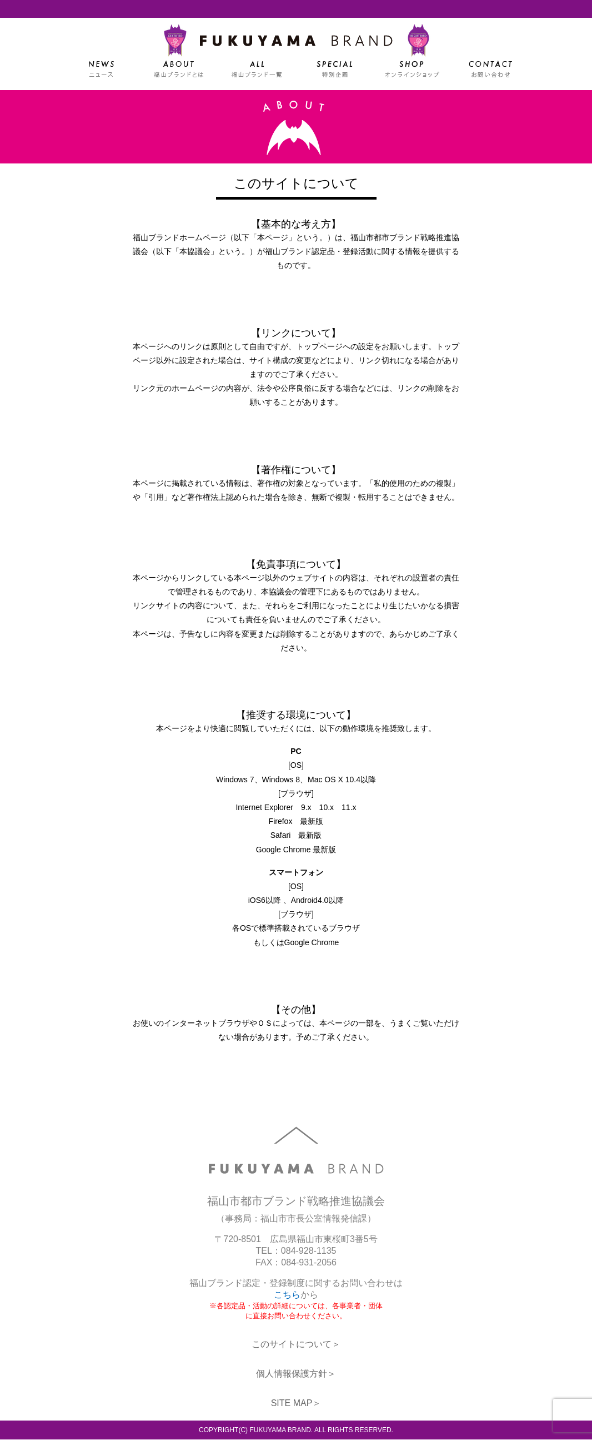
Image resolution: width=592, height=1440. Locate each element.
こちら (287, 1295)
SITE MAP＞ (296, 1403)
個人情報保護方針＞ (296, 1374)
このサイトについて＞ (296, 1344)
